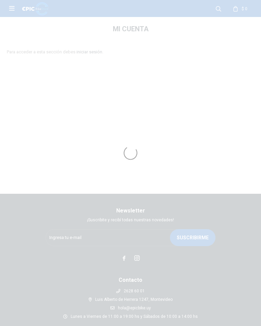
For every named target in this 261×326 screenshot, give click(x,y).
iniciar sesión (89, 51)
